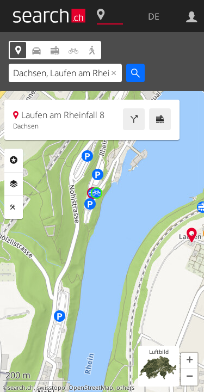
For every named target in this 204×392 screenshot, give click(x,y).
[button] (189, 361)
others (125, 387)
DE (153, 16)
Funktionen (13, 207)
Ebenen (13, 184)
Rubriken (13, 160)
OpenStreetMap (91, 387)
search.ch (21, 387)
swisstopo (51, 387)
